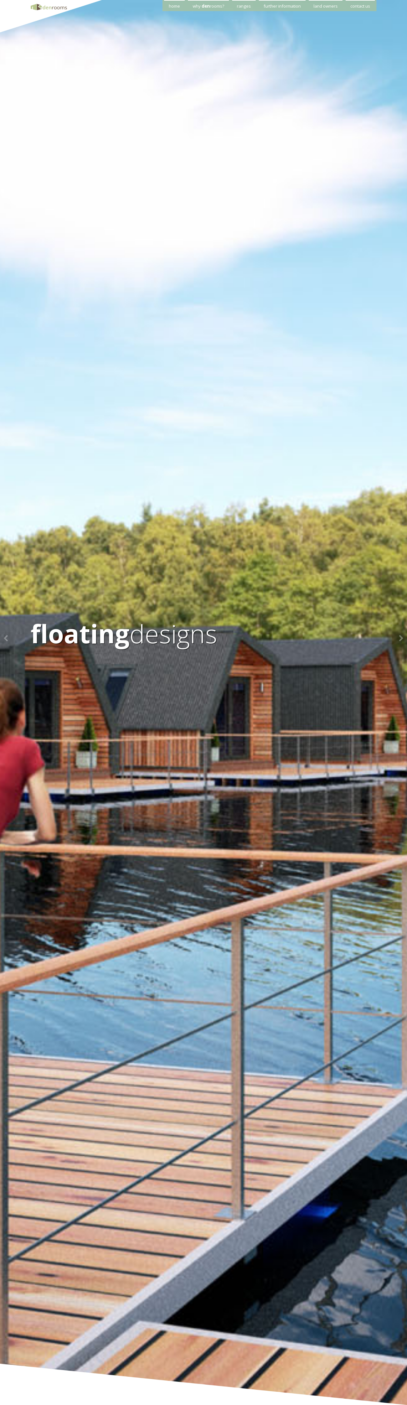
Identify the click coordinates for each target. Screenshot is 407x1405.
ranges (244, 6)
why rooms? (208, 6)
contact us (360, 6)
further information (282, 6)
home (174, 6)
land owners (326, 6)
